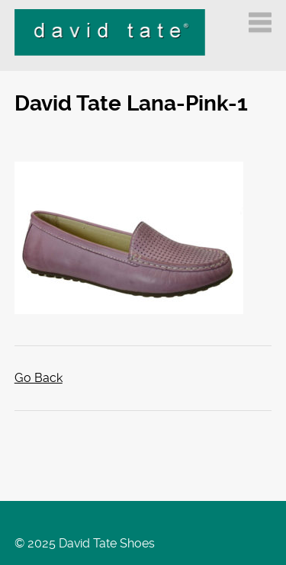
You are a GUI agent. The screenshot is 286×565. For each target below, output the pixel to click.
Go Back (38, 378)
